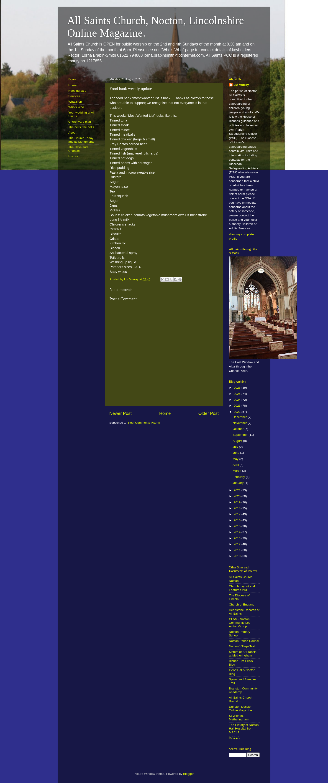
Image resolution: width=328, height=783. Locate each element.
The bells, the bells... (82, 127)
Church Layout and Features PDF (242, 588)
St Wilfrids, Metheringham (239, 717)
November (240, 423)
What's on (75, 101)
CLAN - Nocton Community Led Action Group (240, 622)
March (237, 470)
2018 (237, 508)
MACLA (234, 737)
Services (74, 96)
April (236, 464)
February (239, 477)
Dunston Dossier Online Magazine (240, 708)
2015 (237, 526)
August (238, 441)
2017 (237, 514)
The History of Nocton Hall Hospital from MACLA (244, 728)
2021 (237, 490)
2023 (237, 405)
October (238, 429)
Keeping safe (77, 90)
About (72, 132)
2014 (237, 532)
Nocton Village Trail (242, 646)
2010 (237, 556)
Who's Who (76, 107)
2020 (237, 496)
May (236, 459)
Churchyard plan (79, 121)
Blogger (188, 773)
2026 (237, 387)
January (238, 482)
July (236, 447)
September (241, 434)
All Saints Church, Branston (241, 699)
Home (165, 413)
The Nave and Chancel (78, 148)
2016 (237, 520)
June (236, 452)
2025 (237, 393)
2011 (237, 550)
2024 (237, 399)
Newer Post (120, 413)
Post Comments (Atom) (144, 422)
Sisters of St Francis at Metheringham (242, 653)
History (73, 156)
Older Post (208, 413)
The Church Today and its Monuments (81, 139)
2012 (237, 544)
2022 (237, 411)
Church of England (241, 604)
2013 (237, 538)
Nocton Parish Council (244, 641)
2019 (237, 502)
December (240, 417)
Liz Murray (241, 84)
